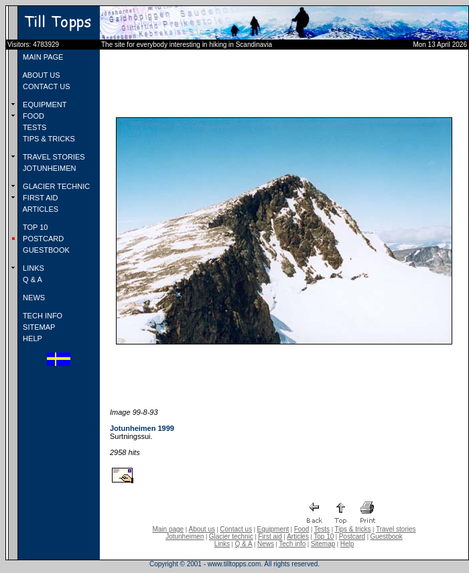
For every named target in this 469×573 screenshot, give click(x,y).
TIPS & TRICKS (48, 139)
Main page (168, 529)
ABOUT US (40, 75)
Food (302, 529)
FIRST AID (39, 198)
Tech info (292, 544)
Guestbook (386, 536)
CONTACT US (45, 86)
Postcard (352, 536)
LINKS (32, 268)
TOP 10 (34, 227)
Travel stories (396, 529)
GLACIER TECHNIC (55, 186)
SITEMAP (38, 327)
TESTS (33, 127)
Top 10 (324, 536)
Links (222, 544)
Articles (298, 536)
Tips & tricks (352, 529)
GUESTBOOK (45, 250)
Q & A (31, 279)
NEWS (33, 298)
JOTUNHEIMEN (48, 168)
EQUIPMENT (43, 105)
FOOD (32, 116)
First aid (270, 536)
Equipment (273, 529)
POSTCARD (42, 239)
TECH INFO (41, 316)
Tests (322, 529)
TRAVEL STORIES (53, 157)
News (265, 544)
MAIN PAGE (42, 57)
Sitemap (323, 544)
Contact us (236, 529)
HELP (31, 338)
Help (347, 544)
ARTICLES (39, 209)
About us (202, 529)
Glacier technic (231, 536)
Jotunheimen (184, 536)
